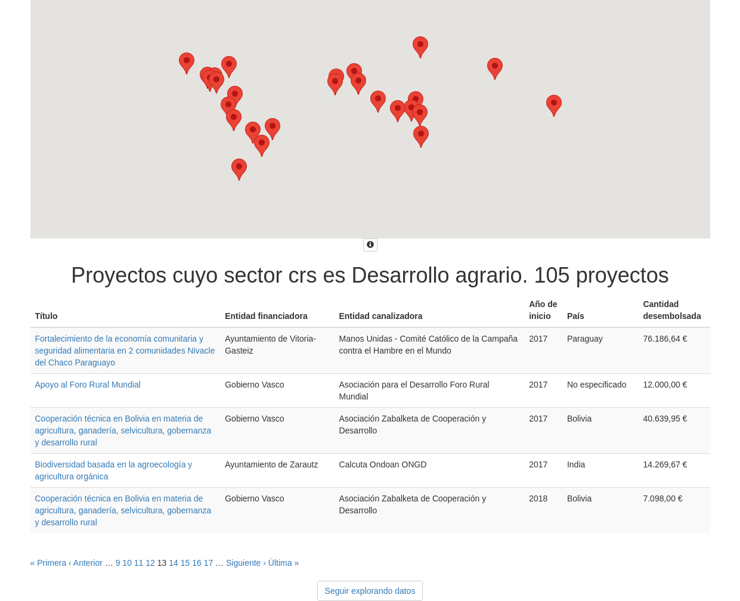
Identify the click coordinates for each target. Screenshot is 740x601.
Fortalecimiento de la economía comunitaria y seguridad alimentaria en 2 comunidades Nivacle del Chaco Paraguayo (125, 350)
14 (173, 563)
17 (208, 563)
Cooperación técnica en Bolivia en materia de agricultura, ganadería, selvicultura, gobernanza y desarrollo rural (123, 430)
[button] (229, 67)
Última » (283, 563)
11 (139, 563)
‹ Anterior (86, 563)
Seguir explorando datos (370, 591)
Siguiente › (246, 563)
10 (127, 563)
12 (150, 563)
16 (197, 563)
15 (185, 563)
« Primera (48, 563)
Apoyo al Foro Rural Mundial (88, 384)
